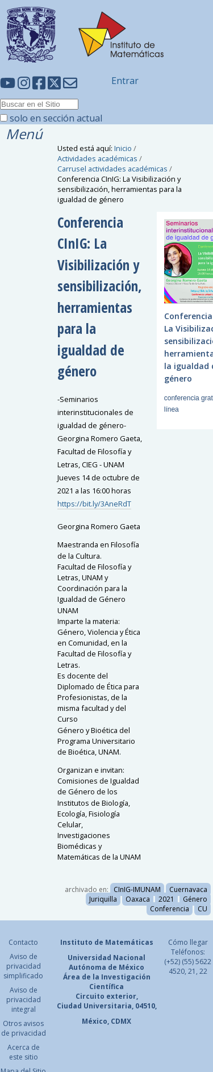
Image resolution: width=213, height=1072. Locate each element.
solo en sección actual (56, 118)
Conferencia (169, 909)
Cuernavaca (188, 889)
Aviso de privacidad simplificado (23, 966)
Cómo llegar (188, 942)
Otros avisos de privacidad (23, 1028)
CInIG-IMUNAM (137, 889)
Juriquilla (103, 899)
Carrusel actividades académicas (112, 169)
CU (202, 909)
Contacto (23, 942)
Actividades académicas (97, 158)
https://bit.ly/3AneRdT (94, 504)
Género (195, 899)
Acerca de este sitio (23, 1052)
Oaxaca (138, 899)
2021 (166, 899)
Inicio (123, 148)
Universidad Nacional (106, 957)
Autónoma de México (106, 967)
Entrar (125, 80)
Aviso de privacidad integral (23, 999)
